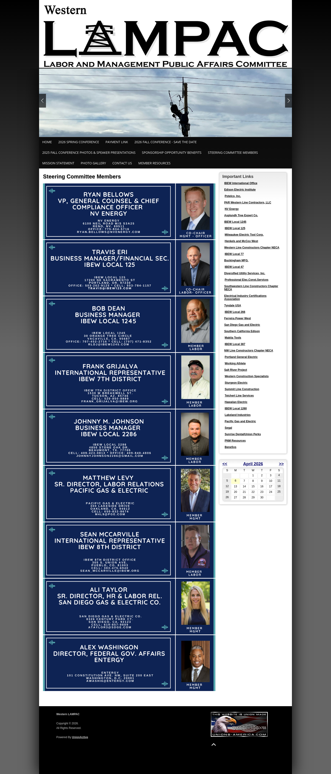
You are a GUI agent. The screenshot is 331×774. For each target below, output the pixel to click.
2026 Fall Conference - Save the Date (165, 142)
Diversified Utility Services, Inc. (244, 273)
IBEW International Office (240, 183)
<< (224, 464)
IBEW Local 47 (234, 266)
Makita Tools (233, 337)
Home (47, 142)
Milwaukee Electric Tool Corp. (244, 234)
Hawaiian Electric (236, 402)
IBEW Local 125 (235, 228)
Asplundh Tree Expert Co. (241, 215)
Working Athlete (235, 363)
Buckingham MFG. (236, 260)
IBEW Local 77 (234, 254)
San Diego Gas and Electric (242, 324)
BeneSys (230, 447)
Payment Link (117, 142)
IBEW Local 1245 (235, 221)
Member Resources (154, 163)
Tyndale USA (232, 305)
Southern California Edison (242, 331)
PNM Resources (235, 440)
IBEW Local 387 (235, 344)
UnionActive (80, 737)
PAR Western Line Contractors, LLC (247, 202)
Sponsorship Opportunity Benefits (171, 152)
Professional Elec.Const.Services (246, 279)
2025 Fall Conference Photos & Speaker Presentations (88, 152)
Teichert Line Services (239, 395)
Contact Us (122, 163)
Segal (228, 427)
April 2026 (253, 464)
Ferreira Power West (237, 318)
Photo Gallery (93, 163)
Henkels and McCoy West (241, 241)
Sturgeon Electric (236, 382)
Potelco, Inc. (233, 196)
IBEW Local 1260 (236, 408)
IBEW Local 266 (235, 312)
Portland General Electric (241, 357)
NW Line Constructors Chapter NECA (248, 350)
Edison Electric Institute (240, 189)
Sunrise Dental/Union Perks (243, 434)
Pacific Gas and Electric (240, 421)
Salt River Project (235, 369)
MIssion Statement (58, 163)
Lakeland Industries (238, 415)
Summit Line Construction (242, 389)
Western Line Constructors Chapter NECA (251, 247)
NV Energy (232, 209)
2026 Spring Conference (78, 142)
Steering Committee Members (233, 152)
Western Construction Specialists (246, 376)
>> (281, 464)
